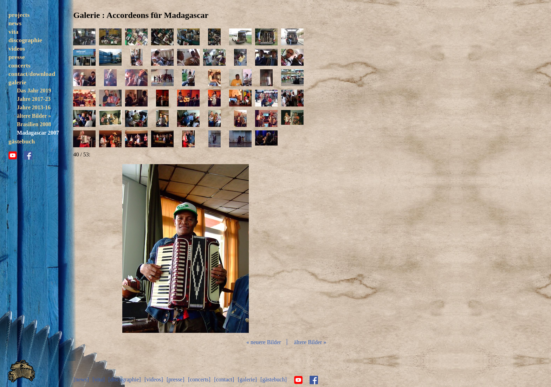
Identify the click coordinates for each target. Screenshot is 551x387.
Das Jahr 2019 (34, 90)
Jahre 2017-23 (34, 99)
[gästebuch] (274, 379)
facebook (28, 164)
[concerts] (199, 379)
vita (13, 31)
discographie (25, 40)
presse (16, 56)
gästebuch (21, 149)
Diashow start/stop (186, 248)
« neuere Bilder (264, 342)
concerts (19, 65)
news (14, 23)
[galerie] (247, 379)
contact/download (31, 73)
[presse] (176, 379)
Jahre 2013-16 (34, 107)
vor (261, 248)
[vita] (99, 379)
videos (16, 48)
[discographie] (125, 379)
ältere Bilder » (34, 116)
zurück (111, 248)
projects (19, 14)
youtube (12, 164)
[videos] (154, 379)
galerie (17, 82)
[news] (81, 379)
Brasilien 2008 (34, 124)
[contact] (224, 379)
